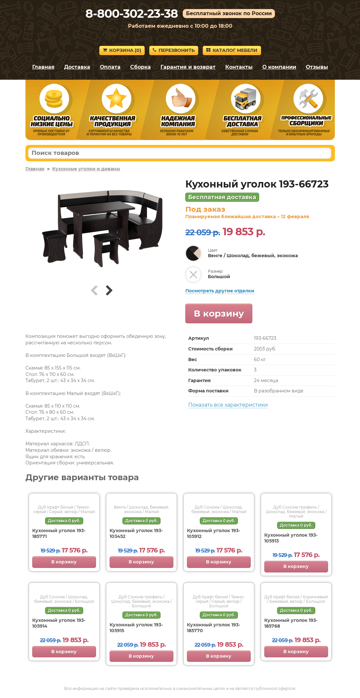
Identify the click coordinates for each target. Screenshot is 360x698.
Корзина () (122, 50)
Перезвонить (174, 50)
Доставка (77, 67)
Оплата (110, 67)
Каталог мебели (232, 50)
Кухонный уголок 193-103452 (136, 533)
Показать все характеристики (228, 405)
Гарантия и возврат (188, 67)
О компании (279, 67)
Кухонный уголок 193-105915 (136, 627)
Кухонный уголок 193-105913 (290, 538)
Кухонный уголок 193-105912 (213, 533)
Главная (43, 67)
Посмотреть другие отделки (219, 291)
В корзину (219, 313)
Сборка (140, 67)
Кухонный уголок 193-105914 (58, 623)
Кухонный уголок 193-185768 (290, 623)
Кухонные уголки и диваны (86, 169)
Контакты (239, 67)
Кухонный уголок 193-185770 (213, 627)
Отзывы (317, 67)
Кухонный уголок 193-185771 (58, 533)
